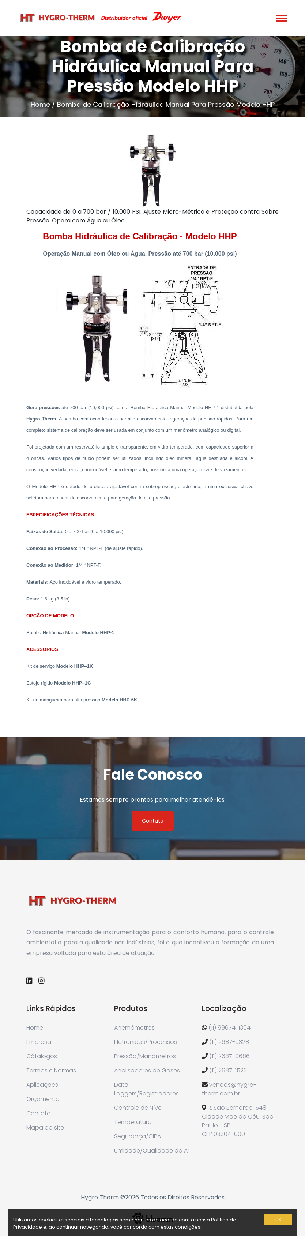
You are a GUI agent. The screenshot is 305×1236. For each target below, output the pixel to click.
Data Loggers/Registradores (146, 1089)
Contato (152, 820)
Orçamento (43, 1099)
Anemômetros (134, 1027)
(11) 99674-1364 (229, 1027)
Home (40, 104)
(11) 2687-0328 (229, 1042)
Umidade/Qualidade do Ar (151, 1150)
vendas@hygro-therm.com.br (229, 1089)
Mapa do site (45, 1127)
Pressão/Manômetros (145, 1056)
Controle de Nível (138, 1108)
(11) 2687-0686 (229, 1056)
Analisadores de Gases (147, 1070)
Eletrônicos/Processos (145, 1042)
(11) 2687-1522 (228, 1070)
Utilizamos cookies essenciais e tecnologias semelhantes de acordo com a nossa (112, 1219)
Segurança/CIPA (137, 1136)
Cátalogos (41, 1056)
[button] (281, 17)
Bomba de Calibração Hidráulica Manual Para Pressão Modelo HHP (166, 104)
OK (278, 1219)
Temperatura (133, 1122)
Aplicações (42, 1084)
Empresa (38, 1042)
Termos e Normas (51, 1070)
